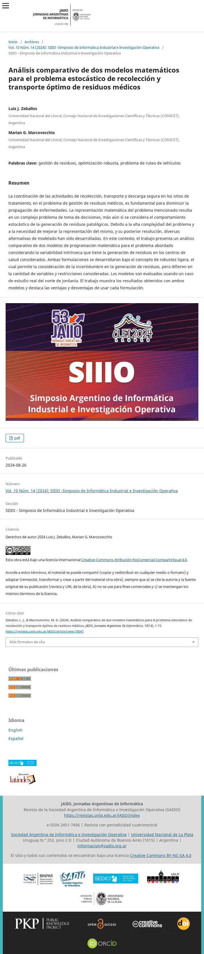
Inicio (12, 41)
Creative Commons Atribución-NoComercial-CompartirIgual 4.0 (134, 559)
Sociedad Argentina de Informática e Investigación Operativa (69, 834)
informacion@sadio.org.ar (102, 845)
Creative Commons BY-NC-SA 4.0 (160, 855)
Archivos (31, 41)
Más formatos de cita (27, 641)
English (15, 730)
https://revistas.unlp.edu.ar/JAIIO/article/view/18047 (45, 631)
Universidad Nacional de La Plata (162, 834)
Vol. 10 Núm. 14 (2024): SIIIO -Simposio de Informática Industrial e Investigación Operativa (83, 47)
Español (15, 738)
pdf (17, 438)
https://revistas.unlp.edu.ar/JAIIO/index (102, 815)
